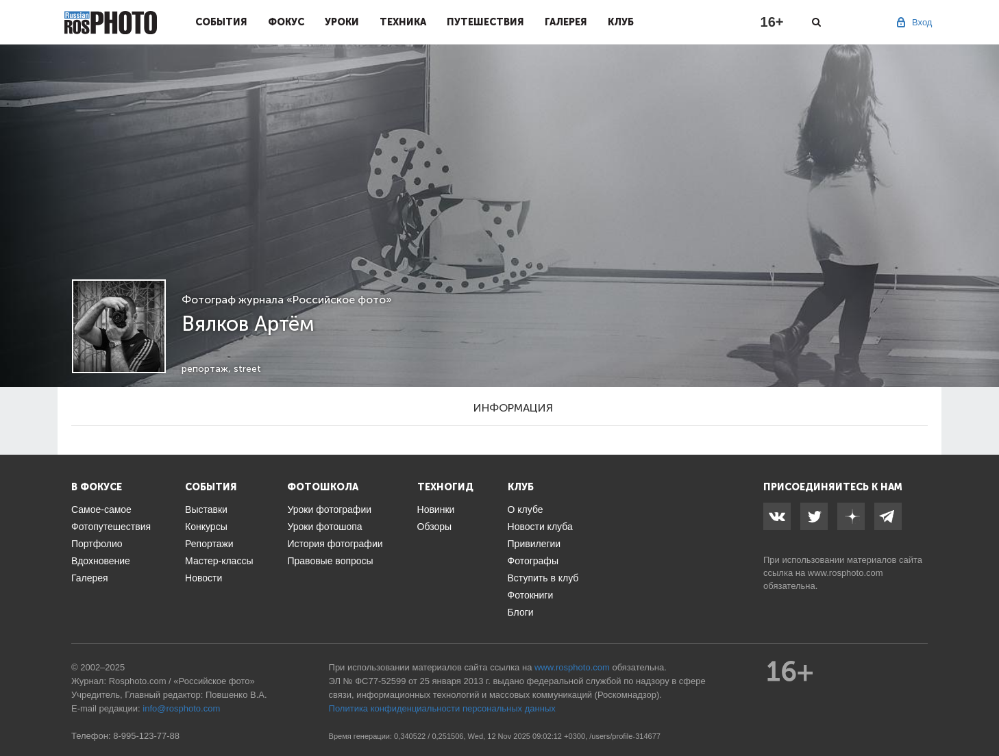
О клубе (525, 509)
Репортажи (209, 543)
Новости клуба (540, 526)
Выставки (206, 509)
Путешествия (485, 21)
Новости (203, 577)
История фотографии (334, 543)
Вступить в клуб (543, 577)
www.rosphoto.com (845, 573)
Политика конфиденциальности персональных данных (442, 708)
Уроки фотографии (329, 509)
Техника (403, 21)
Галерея (566, 21)
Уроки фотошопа (324, 526)
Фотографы (533, 560)
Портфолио (97, 543)
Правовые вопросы (330, 560)
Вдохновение (100, 560)
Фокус (286, 21)
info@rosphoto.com (181, 708)
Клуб (621, 21)
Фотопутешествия (111, 526)
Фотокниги (531, 595)
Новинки (436, 509)
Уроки (342, 21)
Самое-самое (101, 509)
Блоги (521, 612)
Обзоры (434, 526)
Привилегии (534, 543)
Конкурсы (206, 526)
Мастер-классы (219, 560)
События (221, 21)
